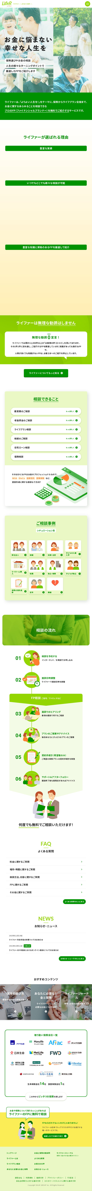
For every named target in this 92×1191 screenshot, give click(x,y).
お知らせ (27, 955)
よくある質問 (39, 1168)
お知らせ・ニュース (41, 1178)
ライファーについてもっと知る (44, 382)
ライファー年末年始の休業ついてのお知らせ (26, 949)
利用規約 (29, 1187)
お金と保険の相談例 (42, 1162)
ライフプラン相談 (13, 1173)
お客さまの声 (39, 1173)
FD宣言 (70, 1187)
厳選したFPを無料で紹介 (53, 1145)
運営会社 (18, 1187)
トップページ (12, 1162)
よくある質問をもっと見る (74, 911)
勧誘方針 (40, 1187)
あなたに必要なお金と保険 (17, 1178)
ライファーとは (12, 1168)
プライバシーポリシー (55, 1187)
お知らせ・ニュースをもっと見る (72, 968)
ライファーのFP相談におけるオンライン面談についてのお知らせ (34, 959)
